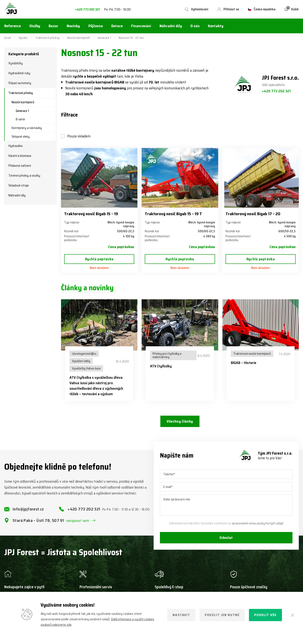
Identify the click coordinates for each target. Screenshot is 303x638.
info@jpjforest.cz (28, 509)
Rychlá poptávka (99, 259)
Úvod (7, 37)
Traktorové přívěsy (48, 37)
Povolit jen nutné (222, 615)
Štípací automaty (19, 83)
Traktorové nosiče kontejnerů (252, 353)
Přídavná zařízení (19, 165)
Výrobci (23, 37)
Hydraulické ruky (19, 73)
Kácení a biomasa (19, 155)
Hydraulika (15, 145)
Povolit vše (265, 615)
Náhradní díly (17, 195)
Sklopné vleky (21, 136)
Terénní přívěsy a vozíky (24, 175)
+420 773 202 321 (87, 9)
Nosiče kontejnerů (78, 37)
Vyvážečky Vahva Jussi (86, 368)
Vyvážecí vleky (81, 361)
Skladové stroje (18, 185)
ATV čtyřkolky (161, 366)
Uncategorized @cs (84, 353)
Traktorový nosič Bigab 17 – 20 (253, 214)
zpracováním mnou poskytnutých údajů (257, 523)
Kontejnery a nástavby (27, 127)
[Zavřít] (292, 615)
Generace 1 (104, 37)
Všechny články (180, 421)
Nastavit (181, 615)
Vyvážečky (15, 63)
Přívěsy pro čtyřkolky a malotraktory (167, 355)
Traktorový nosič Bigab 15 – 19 (91, 214)
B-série (20, 119)
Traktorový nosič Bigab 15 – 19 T (173, 214)
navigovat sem (77, 520)
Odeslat (226, 538)
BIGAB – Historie (243, 362)
